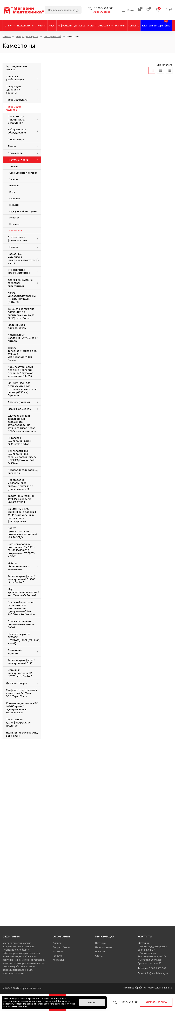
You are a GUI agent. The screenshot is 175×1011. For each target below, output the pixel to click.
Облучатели (15, 153)
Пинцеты (14, 205)
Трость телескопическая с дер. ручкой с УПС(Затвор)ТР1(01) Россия (22, 353)
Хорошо (92, 1002)
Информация (65, 25)
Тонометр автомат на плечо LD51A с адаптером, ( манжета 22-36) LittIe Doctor (21, 313)
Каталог (9, 25)
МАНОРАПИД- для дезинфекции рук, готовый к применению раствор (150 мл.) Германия (22, 389)
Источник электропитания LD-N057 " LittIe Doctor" (20, 673)
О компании (11, 936)
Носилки (13, 247)
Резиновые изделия (15, 652)
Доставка (79, 25)
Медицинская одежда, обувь (17, 326)
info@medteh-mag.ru (156, 973)
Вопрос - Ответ (61, 947)
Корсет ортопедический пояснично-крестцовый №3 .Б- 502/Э (22, 532)
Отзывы (57, 943)
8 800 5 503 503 (157, 968)
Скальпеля (14, 198)
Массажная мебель (19, 408)
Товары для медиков (27, 36)
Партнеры (100, 943)
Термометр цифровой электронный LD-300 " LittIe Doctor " (21, 579)
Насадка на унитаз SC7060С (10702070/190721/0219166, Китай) (24, 639)
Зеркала (13, 179)
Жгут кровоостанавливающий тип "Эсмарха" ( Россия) (23, 592)
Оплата (91, 25)
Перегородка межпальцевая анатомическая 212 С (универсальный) (20, 484)
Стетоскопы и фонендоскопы (17, 239)
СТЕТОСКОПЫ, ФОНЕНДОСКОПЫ (19, 271)
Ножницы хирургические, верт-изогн (22, 734)
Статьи (99, 955)
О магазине (105, 25)
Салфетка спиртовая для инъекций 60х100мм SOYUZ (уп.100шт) (21, 693)
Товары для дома (17, 99)
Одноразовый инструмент (23, 211)
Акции (52, 25)
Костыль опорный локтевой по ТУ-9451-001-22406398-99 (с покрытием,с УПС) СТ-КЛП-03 (21, 550)
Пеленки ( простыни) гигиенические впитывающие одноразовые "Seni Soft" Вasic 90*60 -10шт (21, 608)
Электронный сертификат (156, 23)
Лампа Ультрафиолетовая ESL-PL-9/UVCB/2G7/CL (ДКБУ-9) (22, 297)
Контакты (134, 25)
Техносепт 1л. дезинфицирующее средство (18, 722)
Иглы (12, 192)
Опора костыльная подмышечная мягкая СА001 (21, 624)
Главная (7, 36)
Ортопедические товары (16, 68)
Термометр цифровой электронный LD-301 (21, 662)
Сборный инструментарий (23, 173)
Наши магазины (103, 947)
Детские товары (16, 683)
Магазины (120, 25)
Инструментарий (52, 36)
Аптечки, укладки (19, 402)
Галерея (57, 955)
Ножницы (14, 224)
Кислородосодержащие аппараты (21, 471)
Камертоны (15, 230)
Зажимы (13, 166)
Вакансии (58, 951)
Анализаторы (16, 139)
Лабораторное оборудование (17, 131)
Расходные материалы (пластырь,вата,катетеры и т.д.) (21, 258)
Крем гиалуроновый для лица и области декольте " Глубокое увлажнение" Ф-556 (20, 371)
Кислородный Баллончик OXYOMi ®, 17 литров (23, 337)
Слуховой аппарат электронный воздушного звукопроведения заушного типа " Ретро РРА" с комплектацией (22, 423)
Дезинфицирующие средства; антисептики (20, 282)
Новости (100, 951)
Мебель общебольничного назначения (19, 566)
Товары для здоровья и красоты (13, 89)
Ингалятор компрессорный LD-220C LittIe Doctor (20, 440)
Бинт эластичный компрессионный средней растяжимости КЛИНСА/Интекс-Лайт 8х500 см (22, 457)
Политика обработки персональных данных (147, 987)
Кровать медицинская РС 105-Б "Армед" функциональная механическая (22, 708)
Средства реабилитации (15, 78)
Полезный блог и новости (31, 25)
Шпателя (14, 185)
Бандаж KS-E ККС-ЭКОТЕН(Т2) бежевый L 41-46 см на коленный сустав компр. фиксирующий (22, 515)
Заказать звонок (102, 12)
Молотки (14, 217)
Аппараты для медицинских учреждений (16, 119)
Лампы (12, 146)
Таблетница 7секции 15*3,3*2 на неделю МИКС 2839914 (21, 498)
